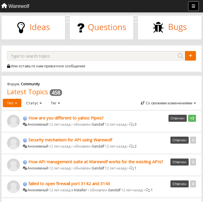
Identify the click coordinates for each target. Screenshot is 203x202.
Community (30, 83)
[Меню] (193, 6)
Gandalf (98, 124)
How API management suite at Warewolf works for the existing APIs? (95, 161)
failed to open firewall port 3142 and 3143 (69, 183)
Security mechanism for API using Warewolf (70, 140)
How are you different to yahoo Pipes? (66, 118)
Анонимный (38, 124)
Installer (80, 190)
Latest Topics (27, 91)
